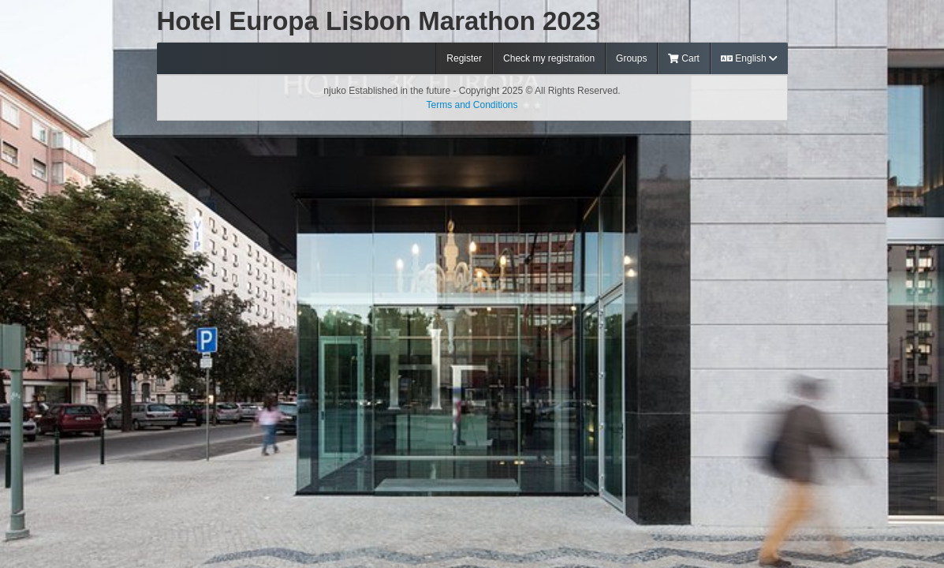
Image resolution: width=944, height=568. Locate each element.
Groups (631, 58)
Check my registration (549, 58)
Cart (684, 58)
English (749, 58)
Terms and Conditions (471, 104)
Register (464, 58)
